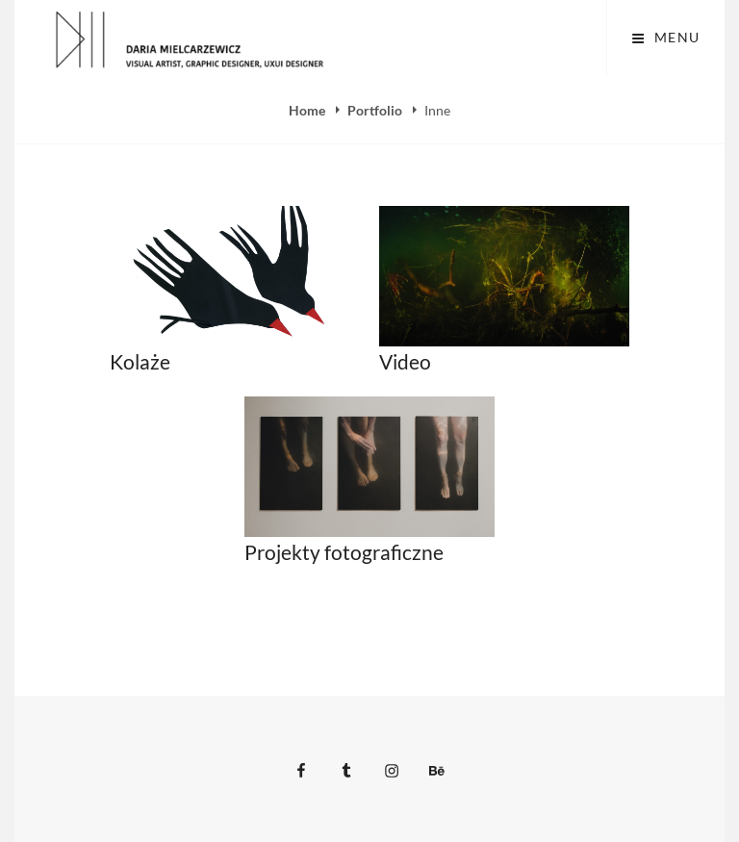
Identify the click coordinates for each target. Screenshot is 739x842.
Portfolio (376, 110)
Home (308, 110)
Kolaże (140, 361)
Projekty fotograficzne (344, 552)
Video (405, 361)
